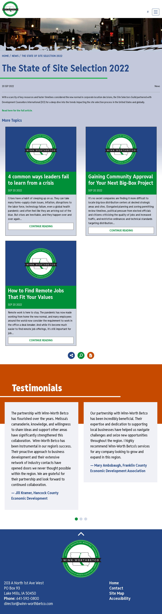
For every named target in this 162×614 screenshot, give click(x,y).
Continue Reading (41, 226)
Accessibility (119, 598)
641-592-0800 (27, 598)
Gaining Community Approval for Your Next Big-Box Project (120, 179)
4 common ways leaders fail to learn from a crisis (38, 179)
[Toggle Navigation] (155, 12)
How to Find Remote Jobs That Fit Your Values (36, 293)
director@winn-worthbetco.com (28, 603)
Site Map (116, 593)
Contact (116, 588)
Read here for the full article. (17, 110)
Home (114, 582)
